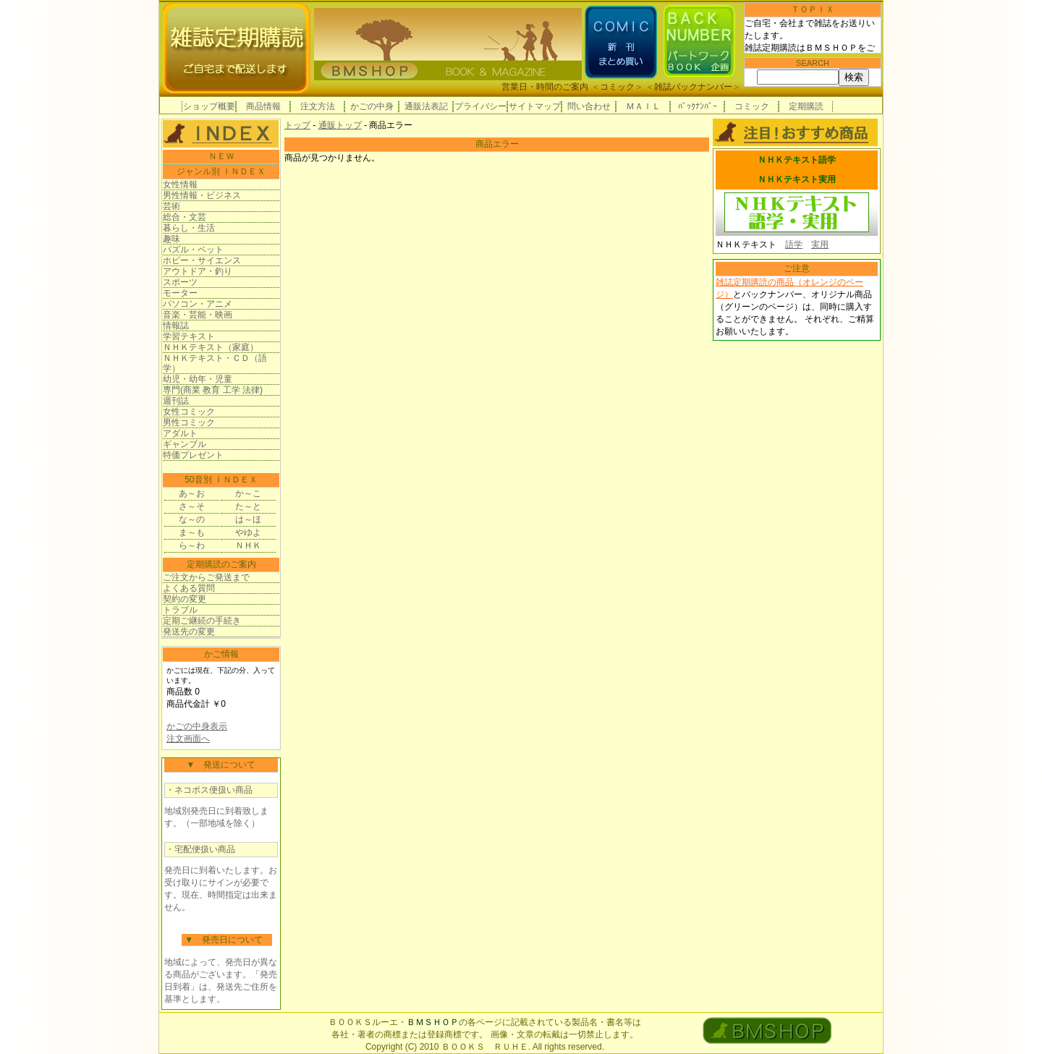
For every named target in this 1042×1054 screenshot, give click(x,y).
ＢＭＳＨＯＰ (433, 1022)
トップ (297, 125)
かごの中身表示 (196, 726)
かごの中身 (372, 106)
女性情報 (180, 184)
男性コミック (189, 422)
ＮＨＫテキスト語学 (797, 160)
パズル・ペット (193, 250)
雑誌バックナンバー (693, 87)
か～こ (248, 493)
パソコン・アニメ (197, 304)
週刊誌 (176, 401)
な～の (192, 519)
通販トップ (340, 125)
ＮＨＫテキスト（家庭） (210, 347)
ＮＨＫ (248, 545)
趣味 (171, 239)
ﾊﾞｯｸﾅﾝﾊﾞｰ (697, 106)
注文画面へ (188, 739)
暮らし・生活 (189, 228)
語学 (793, 244)
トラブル (180, 610)
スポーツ (180, 282)
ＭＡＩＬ (643, 106)
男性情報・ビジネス (202, 195)
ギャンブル (184, 444)
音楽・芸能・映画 (197, 315)
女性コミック (189, 412)
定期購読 (806, 106)
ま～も (192, 532)
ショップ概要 (209, 106)
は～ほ (248, 519)
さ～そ (192, 506)
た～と (248, 506)
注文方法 (317, 106)
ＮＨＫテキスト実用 (797, 179)
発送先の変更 (189, 631)
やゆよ (248, 532)
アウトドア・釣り (197, 271)
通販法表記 (426, 106)
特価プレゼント (193, 455)
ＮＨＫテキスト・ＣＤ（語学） (215, 363)
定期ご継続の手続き (202, 621)
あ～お (192, 493)
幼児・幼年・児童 (197, 379)
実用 (820, 244)
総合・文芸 (184, 217)
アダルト (180, 433)
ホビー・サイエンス (202, 260)
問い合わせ (589, 106)
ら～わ (192, 545)
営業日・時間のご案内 (544, 87)
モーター (180, 293)
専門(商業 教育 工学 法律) (213, 390)
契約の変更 (184, 599)
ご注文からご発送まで (206, 577)
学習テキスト (189, 336)
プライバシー (480, 106)
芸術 (171, 206)
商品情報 (263, 106)
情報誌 (176, 325)
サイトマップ (535, 106)
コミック (617, 87)
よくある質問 (189, 588)
